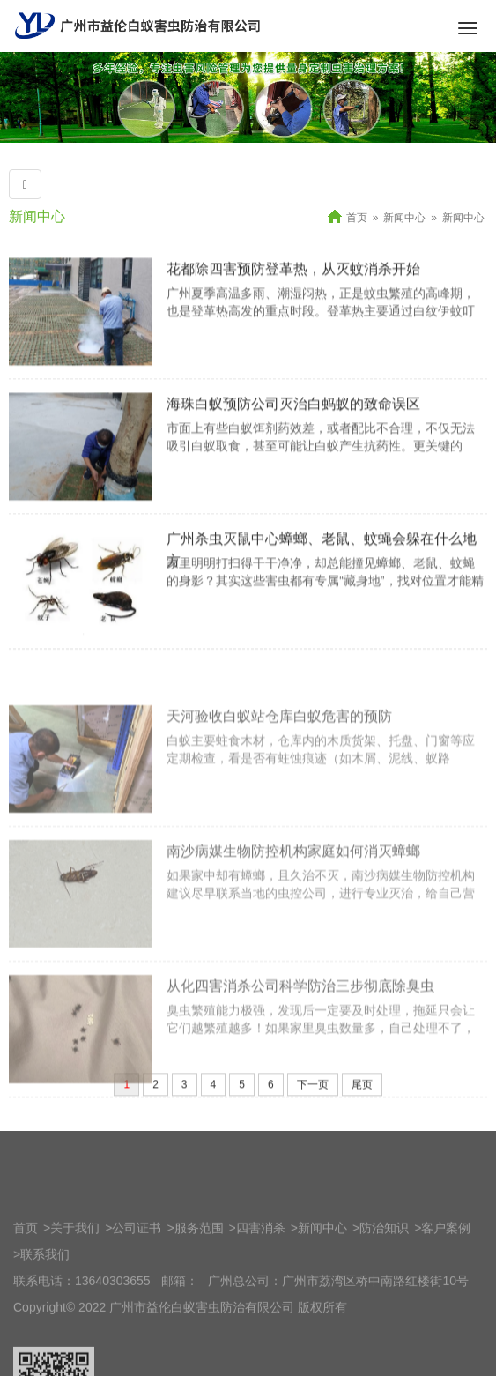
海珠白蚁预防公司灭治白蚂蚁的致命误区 (293, 431)
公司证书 (136, 1294)
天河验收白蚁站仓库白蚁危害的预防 (279, 782)
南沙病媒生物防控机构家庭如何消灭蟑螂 (293, 917)
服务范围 (199, 1294)
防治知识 (384, 1294)
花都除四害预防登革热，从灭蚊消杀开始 (293, 296)
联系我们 (45, 1320)
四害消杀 (260, 1294)
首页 (356, 218)
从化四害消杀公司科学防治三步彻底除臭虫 (300, 1052)
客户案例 (445, 1294)
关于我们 (75, 1294)
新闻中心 (37, 216)
